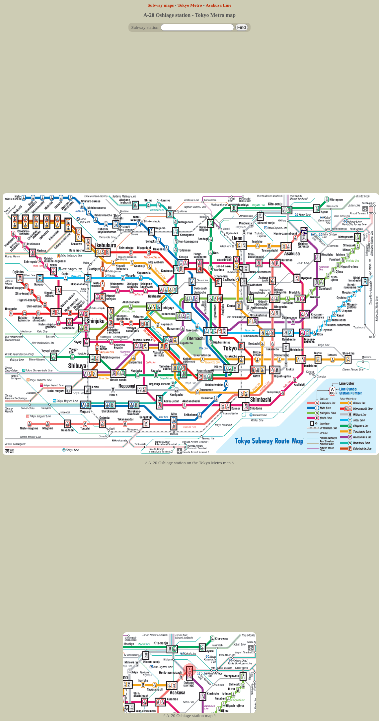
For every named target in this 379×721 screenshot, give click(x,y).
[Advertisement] (188, 115)
